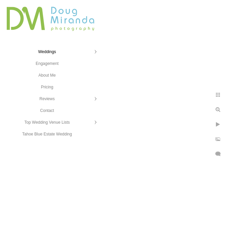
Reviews (46, 98)
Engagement (47, 63)
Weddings (47, 51)
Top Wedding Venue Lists (47, 122)
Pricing (47, 87)
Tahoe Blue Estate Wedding (47, 134)
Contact (47, 110)
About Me (46, 75)
